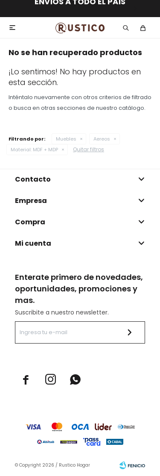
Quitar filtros (88, 149)
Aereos (101, 138)
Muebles (66, 138)
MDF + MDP (34, 149)
